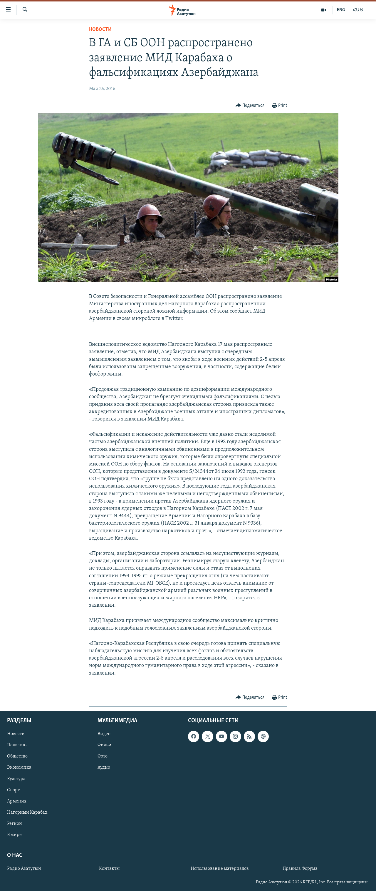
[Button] (250, 106)
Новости (100, 29)
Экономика (19, 767)
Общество (17, 756)
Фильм (104, 745)
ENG (341, 10)
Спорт (13, 789)
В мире (14, 834)
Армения (16, 801)
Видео (104, 734)
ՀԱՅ (358, 10)
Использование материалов (220, 868)
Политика (17, 745)
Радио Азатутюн (24, 868)
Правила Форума (300, 868)
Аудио (104, 767)
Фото (103, 756)
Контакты (109, 868)
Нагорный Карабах (27, 812)
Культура (16, 778)
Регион (14, 823)
